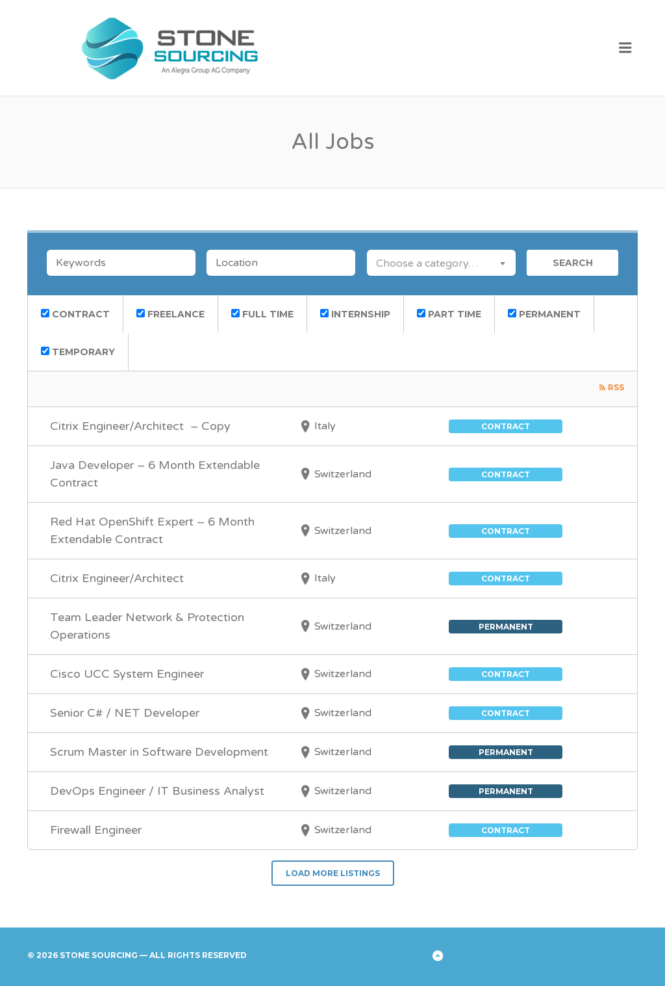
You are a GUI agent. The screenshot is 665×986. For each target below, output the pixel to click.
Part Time (449, 314)
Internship (355, 314)
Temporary (78, 352)
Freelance (170, 314)
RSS (616, 387)
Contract (75, 314)
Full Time (262, 314)
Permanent (544, 314)
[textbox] (441, 263)
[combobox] (441, 263)
